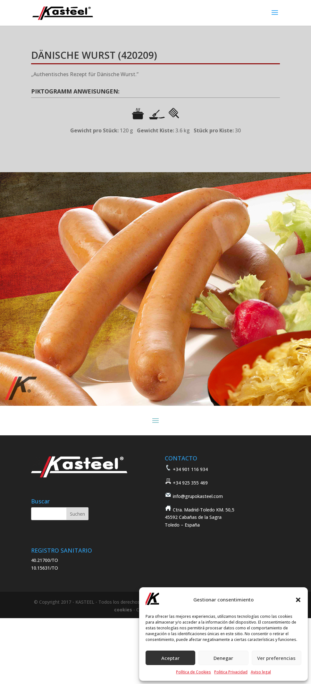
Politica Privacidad (231, 672)
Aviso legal (261, 672)
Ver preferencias (276, 658)
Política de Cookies (193, 672)
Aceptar (170, 658)
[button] (298, 600)
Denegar (223, 658)
